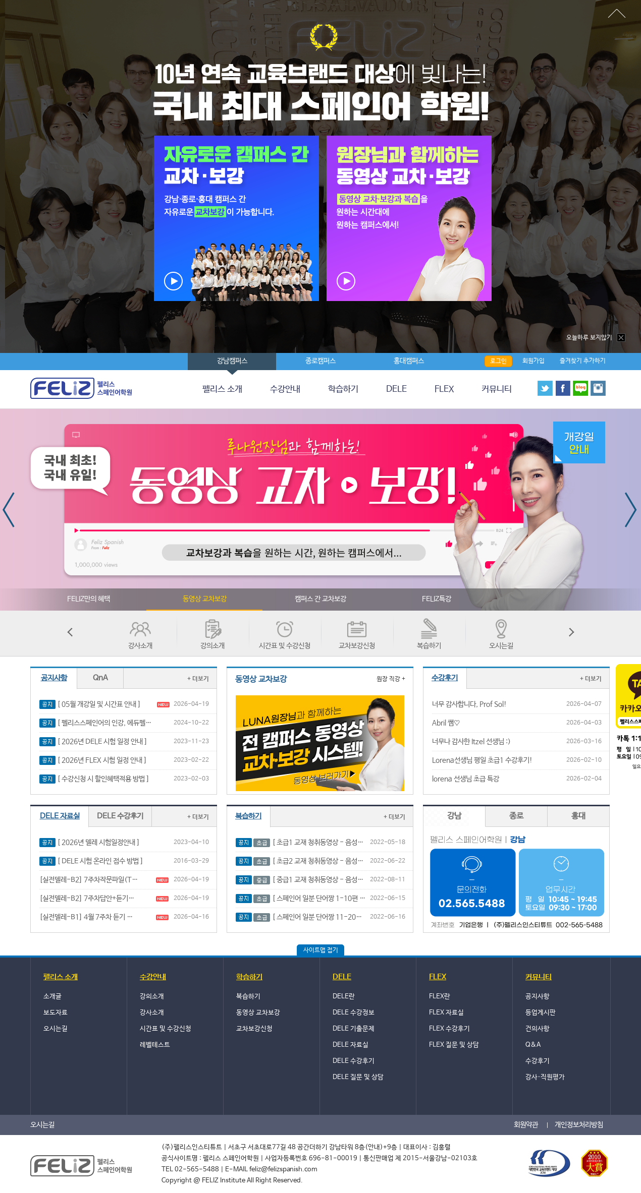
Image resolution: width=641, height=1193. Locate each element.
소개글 (52, 996)
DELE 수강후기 (120, 816)
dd (616, 14)
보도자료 (55, 1013)
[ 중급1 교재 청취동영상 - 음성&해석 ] (310, 880)
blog (580, 388)
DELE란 (344, 996)
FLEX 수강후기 (449, 1029)
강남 (454, 816)
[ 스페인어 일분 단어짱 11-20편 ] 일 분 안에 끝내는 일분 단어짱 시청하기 (310, 917)
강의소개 (212, 646)
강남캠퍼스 (232, 361)
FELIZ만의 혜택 (88, 599)
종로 (516, 816)
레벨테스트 (155, 1045)
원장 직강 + (391, 679)
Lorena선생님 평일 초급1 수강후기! (482, 760)
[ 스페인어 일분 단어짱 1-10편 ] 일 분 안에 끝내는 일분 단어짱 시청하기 (310, 898)
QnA (100, 678)
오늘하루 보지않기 (596, 337)
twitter (545, 388)
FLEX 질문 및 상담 (454, 1045)
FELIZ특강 (436, 599)
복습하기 (429, 646)
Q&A (533, 1045)
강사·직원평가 (545, 1077)
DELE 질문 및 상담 (358, 1077)
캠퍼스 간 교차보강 (320, 599)
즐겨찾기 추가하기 (583, 361)
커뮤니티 (497, 389)
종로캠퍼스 (320, 361)
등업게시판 (540, 1013)
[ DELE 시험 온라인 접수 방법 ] (100, 861)
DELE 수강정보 (354, 1013)
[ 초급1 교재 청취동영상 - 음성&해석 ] (310, 843)
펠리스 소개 (222, 389)
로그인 (498, 361)
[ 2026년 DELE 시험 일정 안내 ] (102, 742)
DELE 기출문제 (354, 1029)
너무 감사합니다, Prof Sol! (469, 704)
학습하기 (343, 389)
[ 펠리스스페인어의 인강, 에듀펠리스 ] (106, 723)
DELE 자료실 (60, 816)
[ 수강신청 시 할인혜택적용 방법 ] (103, 779)
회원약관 (526, 1125)
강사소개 (140, 646)
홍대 (578, 816)
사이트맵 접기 (320, 950)
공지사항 (54, 678)
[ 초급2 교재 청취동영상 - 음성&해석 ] (310, 861)
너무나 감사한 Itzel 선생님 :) (471, 742)
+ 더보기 (198, 679)
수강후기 (537, 1061)
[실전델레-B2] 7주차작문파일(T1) (88, 880)
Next (631, 509)
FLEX (444, 389)
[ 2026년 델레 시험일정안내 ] (98, 843)
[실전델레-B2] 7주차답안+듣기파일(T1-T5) (88, 898)
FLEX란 (439, 996)
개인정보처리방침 (579, 1125)
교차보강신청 (357, 646)
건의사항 (537, 1029)
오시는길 (501, 646)
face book (562, 388)
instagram (598, 388)
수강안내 (285, 389)
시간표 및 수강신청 (284, 646)
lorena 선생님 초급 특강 (465, 779)
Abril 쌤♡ (446, 723)
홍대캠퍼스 (409, 361)
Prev (9, 509)
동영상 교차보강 (205, 599)
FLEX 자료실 (446, 1013)
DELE (396, 389)
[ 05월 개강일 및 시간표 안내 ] (99, 704)
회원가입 (533, 361)
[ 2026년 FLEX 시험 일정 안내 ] (102, 760)
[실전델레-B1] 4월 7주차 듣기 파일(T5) (88, 917)
